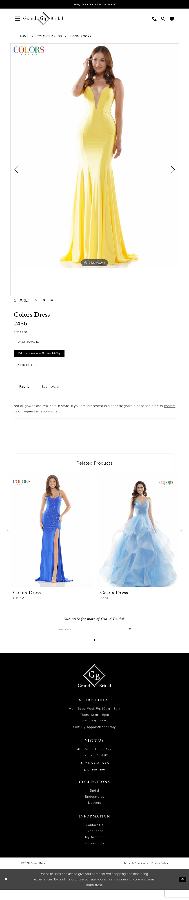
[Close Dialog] (6, 890)
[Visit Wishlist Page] (171, 18)
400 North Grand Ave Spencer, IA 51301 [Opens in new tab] (94, 763)
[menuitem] (17, 18)
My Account (94, 847)
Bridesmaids (94, 807)
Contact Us (94, 835)
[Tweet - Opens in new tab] (36, 301)
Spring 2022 (80, 36)
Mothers (94, 813)
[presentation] (51, 537)
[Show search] (163, 19)
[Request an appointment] (94, 4)
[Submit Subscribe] (128, 637)
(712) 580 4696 (94, 779)
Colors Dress (49, 36)
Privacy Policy (159, 873)
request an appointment (42, 419)
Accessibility (94, 853)
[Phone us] (154, 18)
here (98, 895)
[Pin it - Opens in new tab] (46, 301)
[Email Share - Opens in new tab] (56, 301)
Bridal (94, 801)
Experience (95, 841)
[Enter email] (94, 637)
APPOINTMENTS (94, 773)
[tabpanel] (95, 156)
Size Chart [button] (22, 334)
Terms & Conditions (136, 873)
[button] (17, 18)
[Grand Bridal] (43, 18)
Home (24, 36)
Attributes (27, 373)
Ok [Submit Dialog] (181, 889)
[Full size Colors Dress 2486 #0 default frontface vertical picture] (95, 156)
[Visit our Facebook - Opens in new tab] (94, 649)
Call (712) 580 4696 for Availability (44, 360)
